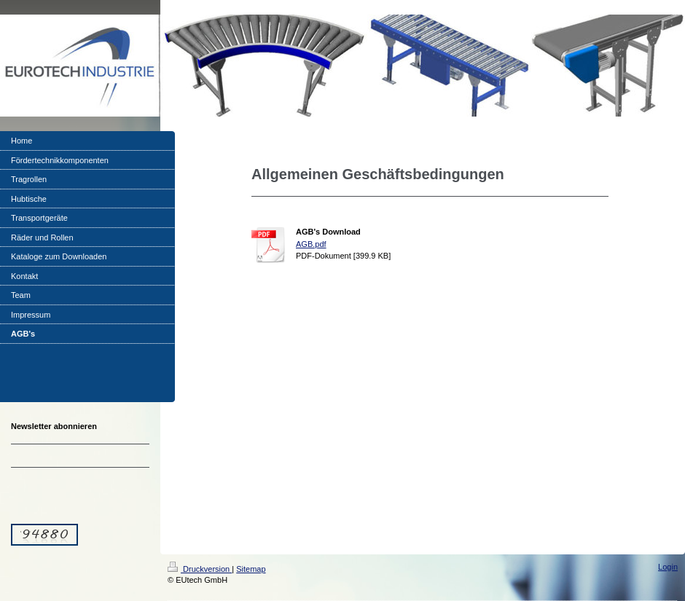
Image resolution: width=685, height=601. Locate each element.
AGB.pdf (311, 244)
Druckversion (200, 569)
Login (668, 566)
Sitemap (250, 569)
